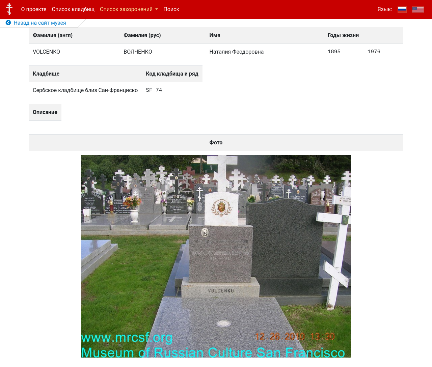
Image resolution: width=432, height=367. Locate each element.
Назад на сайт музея (36, 23)
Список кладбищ (73, 9)
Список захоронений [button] (127, 9)
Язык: (384, 9)
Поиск (171, 9)
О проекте (34, 9)
